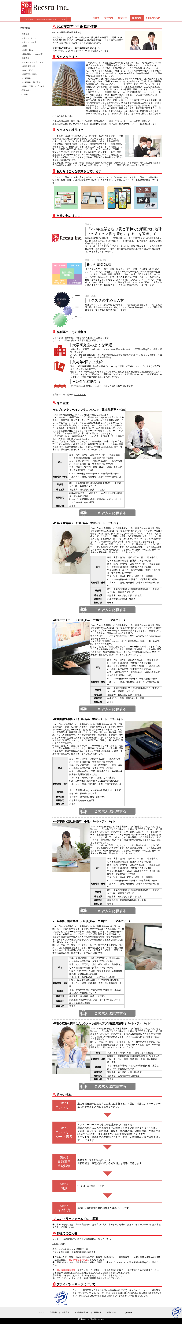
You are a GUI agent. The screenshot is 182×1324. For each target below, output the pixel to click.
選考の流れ (26, 90)
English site (127, 1312)
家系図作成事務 (30, 74)
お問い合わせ (153, 18)
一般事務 (27, 78)
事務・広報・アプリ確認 (33, 86)
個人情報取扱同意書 (78, 1259)
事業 (25, 46)
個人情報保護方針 (82, 1312)
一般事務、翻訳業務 (32, 82)
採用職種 (25, 58)
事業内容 (122, 18)
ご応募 (25, 94)
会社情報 (109, 18)
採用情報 (25, 34)
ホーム (41, 1312)
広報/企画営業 (29, 66)
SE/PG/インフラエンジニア (35, 62)
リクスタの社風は (31, 42)
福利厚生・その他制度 (32, 54)
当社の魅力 (28, 50)
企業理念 (65, 1312)
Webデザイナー (30, 70)
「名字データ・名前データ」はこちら (50, 19)
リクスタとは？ (30, 38)
